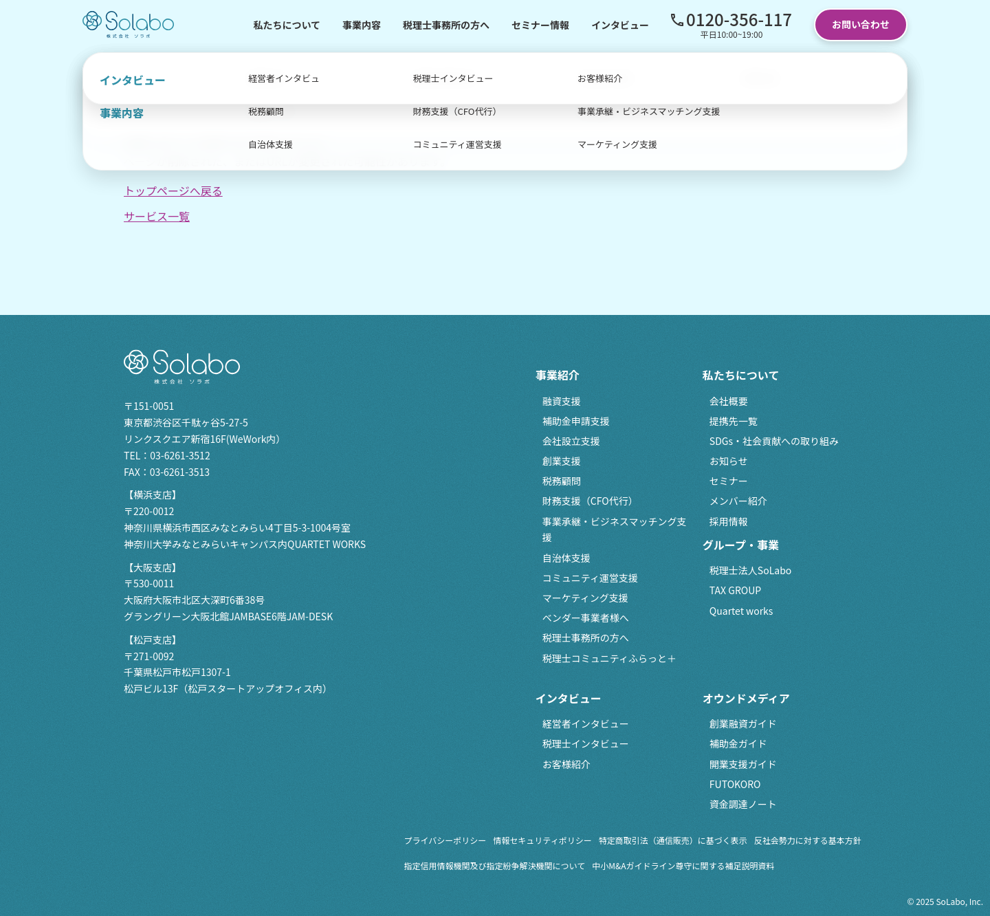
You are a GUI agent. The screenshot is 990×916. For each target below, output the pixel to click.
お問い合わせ (861, 24)
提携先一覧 (734, 421)
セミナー (729, 481)
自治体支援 (566, 558)
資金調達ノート (743, 804)
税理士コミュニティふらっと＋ (609, 658)
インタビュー (620, 25)
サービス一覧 (157, 216)
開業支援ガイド (743, 764)
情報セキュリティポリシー (542, 840)
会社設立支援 (571, 441)
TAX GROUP (735, 590)
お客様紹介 (566, 764)
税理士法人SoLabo (750, 570)
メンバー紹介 (738, 501)
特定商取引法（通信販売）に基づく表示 (673, 840)
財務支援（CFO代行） (590, 501)
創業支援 (561, 461)
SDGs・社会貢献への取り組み (774, 441)
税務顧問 (561, 481)
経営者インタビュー (585, 723)
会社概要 (729, 401)
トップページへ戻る (173, 190)
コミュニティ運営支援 (590, 578)
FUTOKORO (735, 784)
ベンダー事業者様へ (585, 617)
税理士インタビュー (585, 743)
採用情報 (729, 521)
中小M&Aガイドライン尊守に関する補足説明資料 (683, 865)
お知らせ (729, 461)
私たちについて (286, 25)
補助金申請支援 (576, 421)
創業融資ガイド (743, 723)
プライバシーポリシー (445, 840)
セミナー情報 (540, 25)
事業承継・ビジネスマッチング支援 (614, 529)
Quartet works (741, 611)
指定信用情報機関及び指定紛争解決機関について (495, 865)
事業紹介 (558, 375)
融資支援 (561, 401)
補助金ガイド (738, 743)
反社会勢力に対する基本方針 (807, 840)
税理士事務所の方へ (446, 25)
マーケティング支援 (585, 597)
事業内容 (361, 25)
